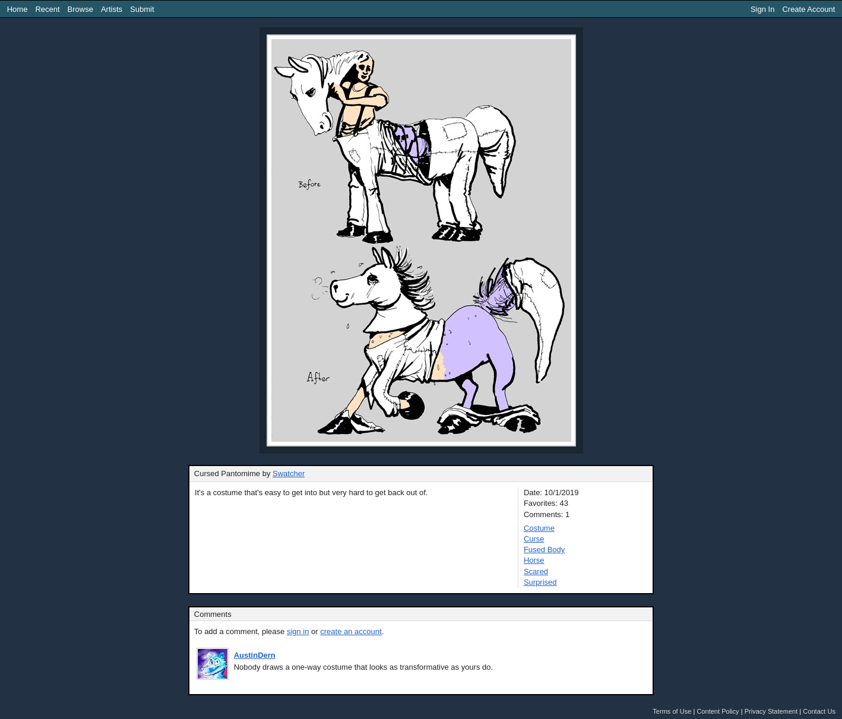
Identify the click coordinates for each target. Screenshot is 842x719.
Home (17, 9)
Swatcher (289, 473)
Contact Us (819, 711)
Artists (111, 9)
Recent (47, 9)
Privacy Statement (771, 711)
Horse (534, 560)
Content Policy (718, 711)
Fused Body (544, 549)
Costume (539, 528)
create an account (350, 631)
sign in (298, 631)
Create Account (808, 9)
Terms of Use (672, 711)
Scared (536, 571)
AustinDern (255, 655)
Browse (80, 9)
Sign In (762, 9)
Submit (142, 9)
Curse (534, 538)
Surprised (540, 582)
